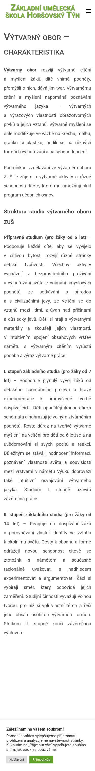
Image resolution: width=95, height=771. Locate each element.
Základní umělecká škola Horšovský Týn (42, 11)
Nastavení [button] (16, 759)
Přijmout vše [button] (41, 759)
